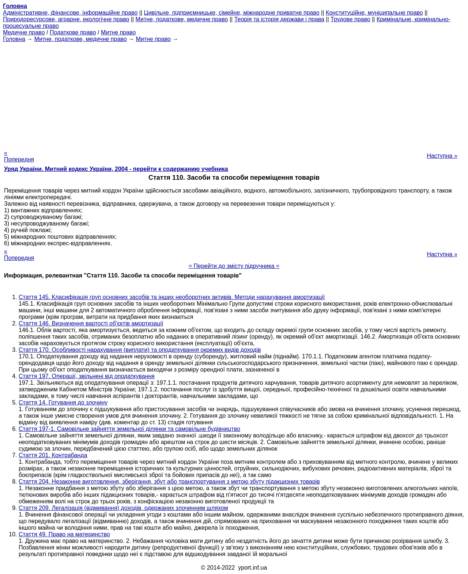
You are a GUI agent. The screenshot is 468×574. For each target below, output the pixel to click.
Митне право (118, 32)
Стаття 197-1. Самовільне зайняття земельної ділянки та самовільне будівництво (129, 429)
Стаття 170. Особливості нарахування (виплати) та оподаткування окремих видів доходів (140, 350)
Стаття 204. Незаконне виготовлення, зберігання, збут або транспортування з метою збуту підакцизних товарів (169, 481)
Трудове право (350, 19)
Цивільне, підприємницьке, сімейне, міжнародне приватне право (232, 13)
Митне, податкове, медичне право (182, 19)
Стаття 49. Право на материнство (64, 534)
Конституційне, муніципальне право (374, 13)
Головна (14, 39)
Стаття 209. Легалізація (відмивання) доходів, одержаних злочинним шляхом (123, 508)
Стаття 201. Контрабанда (53, 455)
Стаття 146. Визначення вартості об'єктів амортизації (91, 323)
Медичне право (24, 32)
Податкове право (73, 32)
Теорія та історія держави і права (279, 19)
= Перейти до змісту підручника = (234, 266)
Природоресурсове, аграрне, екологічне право (66, 19)
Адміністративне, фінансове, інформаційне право (70, 13)
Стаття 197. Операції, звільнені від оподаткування (87, 376)
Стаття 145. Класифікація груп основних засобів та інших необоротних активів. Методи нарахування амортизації (172, 297)
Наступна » (442, 156)
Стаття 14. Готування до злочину (63, 402)
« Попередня (19, 156)
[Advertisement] (234, 93)
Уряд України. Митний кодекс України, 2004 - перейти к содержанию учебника (116, 169)
